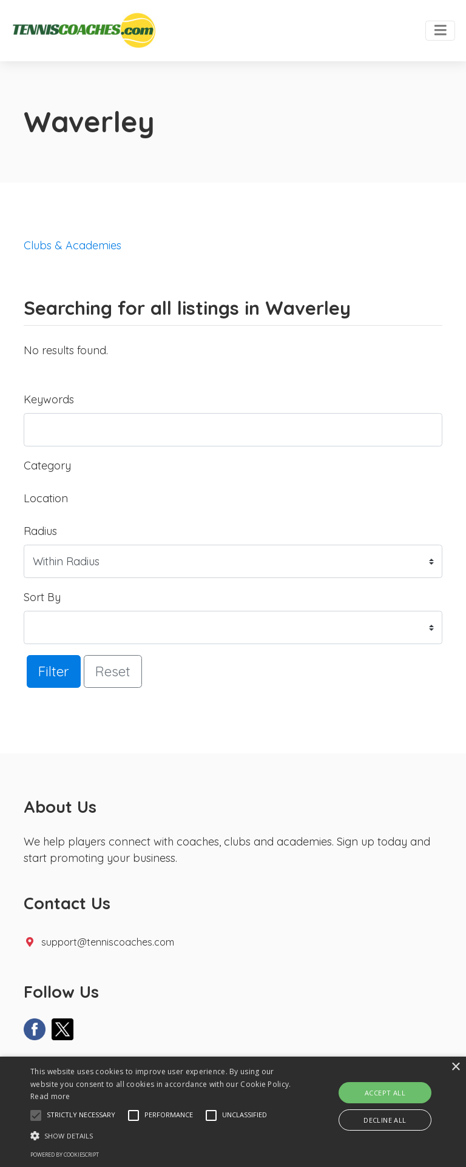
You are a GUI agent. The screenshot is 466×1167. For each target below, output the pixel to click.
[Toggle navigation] (440, 31)
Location (46, 498)
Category (47, 466)
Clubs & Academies (72, 245)
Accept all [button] (385, 1092)
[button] (36, 1115)
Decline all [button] (384, 1120)
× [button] (455, 1067)
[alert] (233, 1112)
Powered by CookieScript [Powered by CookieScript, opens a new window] (64, 1155)
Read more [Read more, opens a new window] (50, 1096)
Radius (40, 531)
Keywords (49, 399)
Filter (53, 671)
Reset (112, 671)
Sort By (42, 597)
